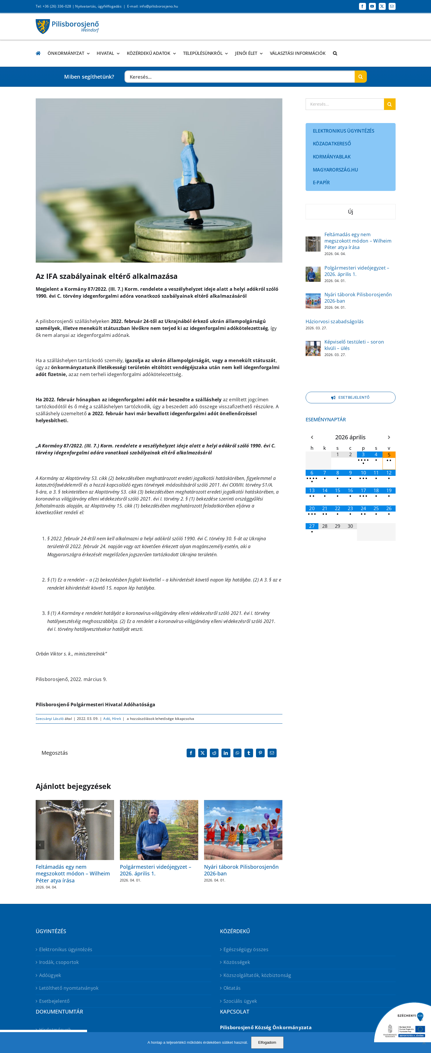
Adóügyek (50, 975)
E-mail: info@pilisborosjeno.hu (152, 6)
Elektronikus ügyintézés (66, 949)
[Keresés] (361, 77)
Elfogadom (267, 1042)
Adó (106, 718)
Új (350, 211)
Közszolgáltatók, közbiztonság (257, 975)
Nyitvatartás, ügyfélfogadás (98, 6)
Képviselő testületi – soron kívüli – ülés (354, 345)
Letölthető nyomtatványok (69, 988)
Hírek (116, 718)
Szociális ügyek (240, 1001)
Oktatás (232, 988)
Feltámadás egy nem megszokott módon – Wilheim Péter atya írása (73, 873)
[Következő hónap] (389, 437)
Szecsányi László (50, 718)
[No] (424, 1042)
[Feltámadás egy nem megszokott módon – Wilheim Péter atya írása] (313, 240)
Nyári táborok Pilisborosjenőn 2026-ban (241, 870)
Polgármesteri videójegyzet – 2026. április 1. (155, 870)
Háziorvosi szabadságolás (335, 321)
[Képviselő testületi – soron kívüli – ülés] (313, 345)
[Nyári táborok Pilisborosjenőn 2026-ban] (313, 297)
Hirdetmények (55, 1030)
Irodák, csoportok (59, 962)
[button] (335, 53)
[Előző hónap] (312, 437)
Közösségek (236, 962)
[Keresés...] (240, 77)
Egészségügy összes (245, 949)
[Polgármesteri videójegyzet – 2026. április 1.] (313, 270)
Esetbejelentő (54, 1001)
